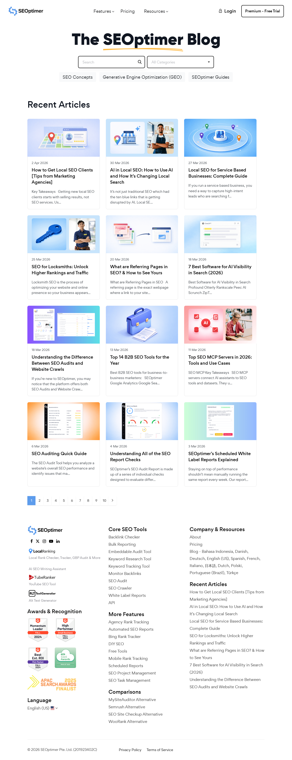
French (253, 558)
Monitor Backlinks (124, 573)
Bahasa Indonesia (217, 551)
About (195, 537)
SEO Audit (117, 580)
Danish (241, 551)
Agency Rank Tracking (128, 622)
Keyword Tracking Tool (129, 566)
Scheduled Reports (125, 665)
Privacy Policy (130, 749)
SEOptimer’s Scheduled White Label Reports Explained (219, 457)
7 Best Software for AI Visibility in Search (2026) (219, 270)
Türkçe (232, 572)
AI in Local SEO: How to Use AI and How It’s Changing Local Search (141, 176)
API (111, 602)
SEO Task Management (129, 680)
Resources (154, 11)
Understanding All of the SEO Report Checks (140, 457)
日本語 (210, 565)
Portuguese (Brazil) (207, 572)
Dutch (223, 565)
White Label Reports (127, 595)
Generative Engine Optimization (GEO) (142, 77)
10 (104, 500)
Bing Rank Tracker (124, 636)
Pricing (127, 11)
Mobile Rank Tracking (128, 658)
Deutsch (197, 558)
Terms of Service (160, 749)
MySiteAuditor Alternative (132, 699)
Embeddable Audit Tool (129, 551)
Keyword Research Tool (129, 559)
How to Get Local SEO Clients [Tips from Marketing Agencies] (62, 176)
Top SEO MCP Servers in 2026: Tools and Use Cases (220, 360)
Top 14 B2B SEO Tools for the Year (139, 360)
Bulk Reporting (122, 544)
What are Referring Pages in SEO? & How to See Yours (139, 270)
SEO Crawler (120, 588)
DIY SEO (116, 643)
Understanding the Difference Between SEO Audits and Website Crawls (62, 363)
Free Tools (117, 651)
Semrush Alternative (126, 707)
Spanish (238, 558)
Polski (236, 565)
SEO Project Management (132, 673)
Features (102, 11)
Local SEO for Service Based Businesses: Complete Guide (217, 173)
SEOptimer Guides (210, 77)
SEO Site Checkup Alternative (135, 714)
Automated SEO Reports (131, 629)
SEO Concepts (78, 77)
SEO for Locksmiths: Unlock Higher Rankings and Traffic (60, 270)
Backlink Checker (124, 537)
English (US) (218, 558)
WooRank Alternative (127, 721)
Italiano (196, 565)
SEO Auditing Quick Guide (59, 454)
